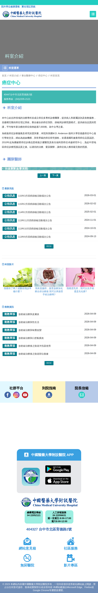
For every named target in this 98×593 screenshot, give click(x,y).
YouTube (25, 395)
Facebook (7, 395)
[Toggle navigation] (93, 14)
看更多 (49, 246)
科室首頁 (55, 75)
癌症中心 (42, 75)
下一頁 (55, 175)
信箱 (81, 395)
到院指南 (49, 395)
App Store (58, 481)
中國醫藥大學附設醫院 (49, 502)
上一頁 (43, 175)
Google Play (58, 469)
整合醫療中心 (28, 75)
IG (16, 395)
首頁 (4, 75)
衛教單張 (9, 314)
